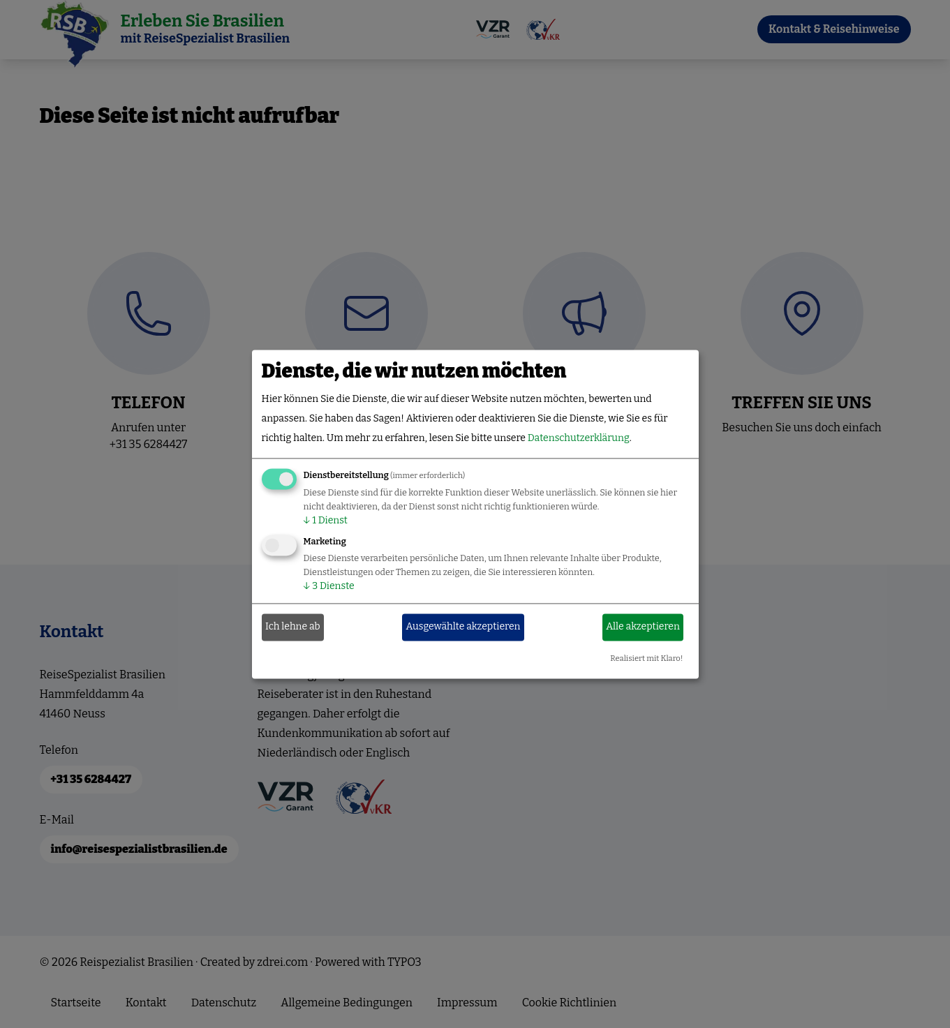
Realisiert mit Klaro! (646, 658)
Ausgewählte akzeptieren (463, 627)
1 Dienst (326, 520)
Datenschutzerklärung (579, 438)
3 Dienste (329, 586)
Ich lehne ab (292, 627)
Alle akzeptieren (643, 627)
